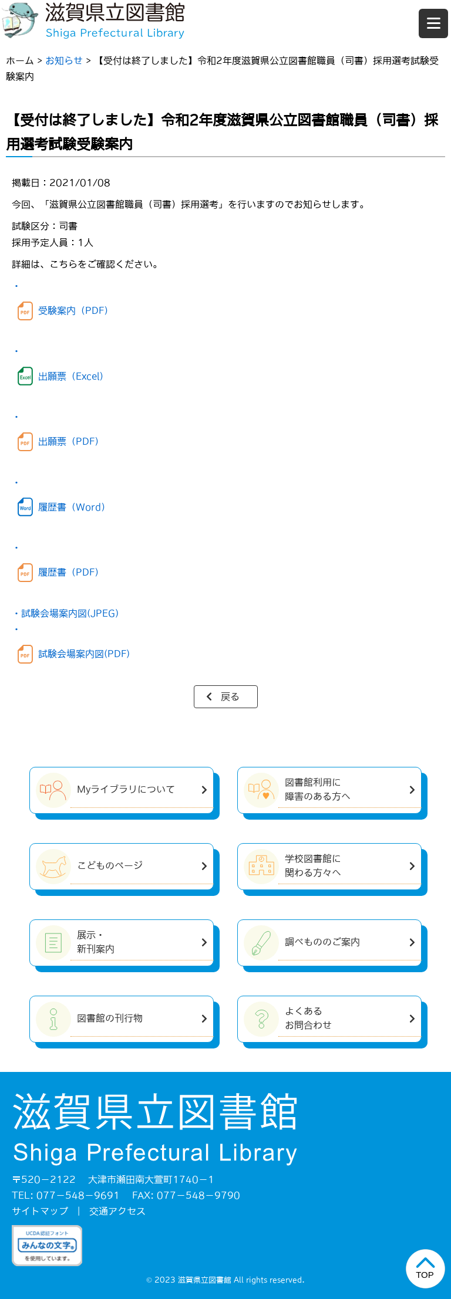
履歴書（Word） (74, 507)
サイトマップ (40, 1211)
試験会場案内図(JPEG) (70, 613)
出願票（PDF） (71, 441)
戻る (230, 696)
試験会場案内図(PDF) (84, 653)
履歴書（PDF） (71, 572)
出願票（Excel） (73, 376)
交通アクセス (117, 1211)
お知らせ (64, 60)
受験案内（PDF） (75, 310)
